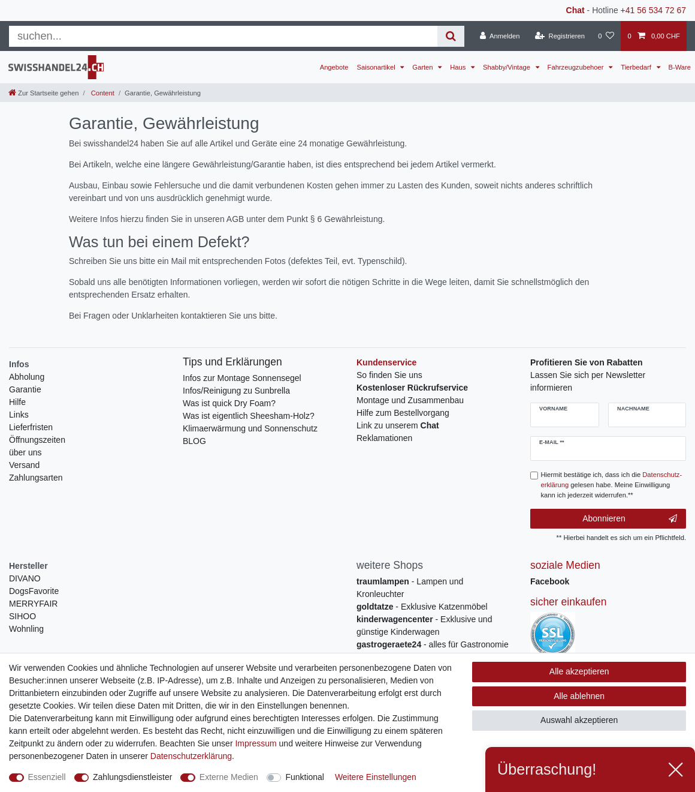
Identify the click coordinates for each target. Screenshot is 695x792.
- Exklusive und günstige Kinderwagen (424, 625)
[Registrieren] (559, 36)
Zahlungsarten (36, 477)
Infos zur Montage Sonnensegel (242, 378)
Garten (423, 67)
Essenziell (47, 777)
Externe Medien (229, 777)
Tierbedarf (637, 67)
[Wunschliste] (606, 36)
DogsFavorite (34, 591)
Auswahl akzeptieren (579, 720)
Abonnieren (629, 519)
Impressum (255, 743)
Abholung (26, 377)
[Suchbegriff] (223, 36)
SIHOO (22, 616)
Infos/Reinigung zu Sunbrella (236, 390)
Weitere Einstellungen (375, 777)
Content (101, 93)
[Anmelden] (500, 36)
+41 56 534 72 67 (653, 10)
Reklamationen (384, 438)
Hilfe (17, 402)
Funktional (304, 777)
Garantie (25, 389)
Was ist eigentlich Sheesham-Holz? (249, 416)
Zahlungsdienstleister (132, 777)
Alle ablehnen (579, 696)
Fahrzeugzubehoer (577, 67)
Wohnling (26, 629)
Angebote (334, 67)
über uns (25, 452)
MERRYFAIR (33, 603)
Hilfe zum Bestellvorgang (402, 413)
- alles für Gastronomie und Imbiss (432, 651)
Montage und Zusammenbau (410, 400)
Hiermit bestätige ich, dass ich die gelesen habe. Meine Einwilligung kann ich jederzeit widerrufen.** (611, 485)
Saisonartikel (377, 67)
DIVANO (25, 578)
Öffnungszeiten (37, 440)
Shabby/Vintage (507, 67)
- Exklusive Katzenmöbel (422, 606)
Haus (458, 67)
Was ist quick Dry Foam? (229, 403)
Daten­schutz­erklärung (191, 756)
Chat (575, 10)
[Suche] (450, 36)
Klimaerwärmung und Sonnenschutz (250, 428)
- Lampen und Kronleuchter (409, 588)
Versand (24, 465)
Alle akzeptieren (579, 671)
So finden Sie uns (389, 375)
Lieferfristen (31, 427)
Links (19, 414)
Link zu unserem (397, 425)
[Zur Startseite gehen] (43, 93)
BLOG (194, 441)
